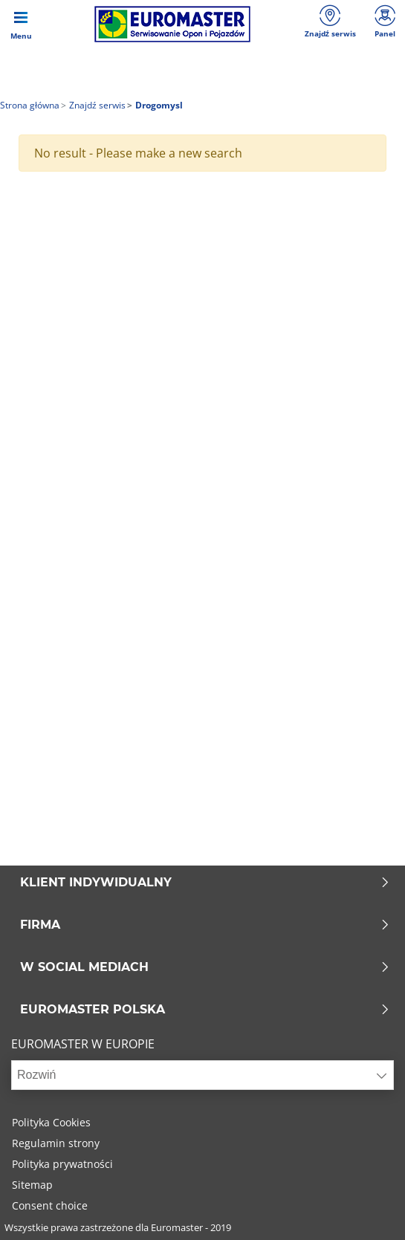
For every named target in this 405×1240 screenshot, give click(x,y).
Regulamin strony (56, 1143)
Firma (205, 925)
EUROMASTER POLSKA (205, 1010)
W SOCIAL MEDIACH (205, 967)
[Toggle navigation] (21, 23)
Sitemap (32, 1185)
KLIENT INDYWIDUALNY (205, 883)
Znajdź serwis (96, 105)
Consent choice (50, 1205)
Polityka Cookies (51, 1122)
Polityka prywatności (62, 1164)
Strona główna (29, 105)
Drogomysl (158, 105)
